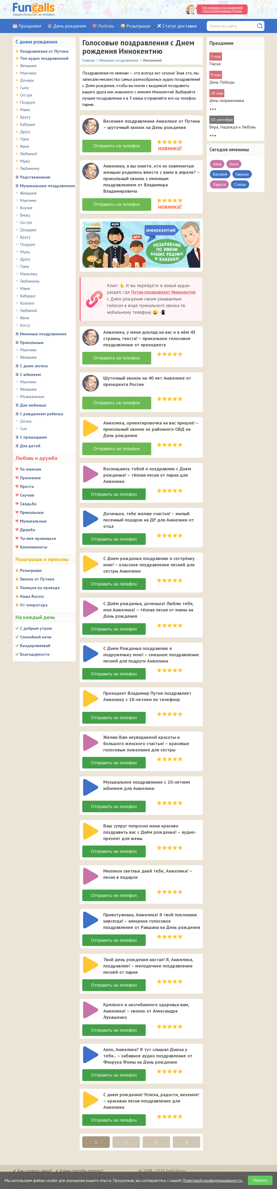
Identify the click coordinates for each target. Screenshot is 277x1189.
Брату (25, 117)
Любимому (29, 168)
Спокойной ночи (35, 636)
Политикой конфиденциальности (212, 1180)
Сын (23, 428)
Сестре (26, 95)
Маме (25, 109)
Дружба (27, 529)
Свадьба (28, 503)
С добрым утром (36, 628)
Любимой (28, 153)
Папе (24, 139)
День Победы (222, 82)
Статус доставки (179, 26)
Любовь (106, 26)
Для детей (30, 445)
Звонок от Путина (37, 579)
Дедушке (28, 229)
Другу (25, 131)
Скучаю (27, 495)
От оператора (33, 604)
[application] (91, 127)
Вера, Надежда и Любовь (232, 127)
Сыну (24, 87)
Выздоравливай (35, 645)
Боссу (25, 325)
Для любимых (33, 405)
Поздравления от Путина (44, 51)
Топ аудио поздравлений (44, 58)
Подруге (27, 102)
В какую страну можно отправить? (48, 1170)
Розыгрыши (138, 26)
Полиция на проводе (40, 587)
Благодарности (35, 654)
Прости (27, 486)
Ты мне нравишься (38, 538)
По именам (30, 469)
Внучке (26, 207)
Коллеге (27, 303)
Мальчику (28, 273)
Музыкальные (32, 396)
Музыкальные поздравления (47, 185)
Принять (260, 1180)
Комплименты (33, 547)
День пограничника (226, 100)
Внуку (25, 215)
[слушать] (90, 126)
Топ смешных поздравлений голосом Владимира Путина (222, 9)
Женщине (28, 65)
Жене (24, 146)
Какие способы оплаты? (81, 1164)
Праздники (29, 26)
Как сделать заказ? (34, 1164)
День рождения (69, 26)
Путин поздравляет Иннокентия (163, 290)
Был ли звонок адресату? (110, 1170)
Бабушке (27, 124)
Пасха (214, 63)
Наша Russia (32, 596)
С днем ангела (34, 365)
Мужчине (28, 73)
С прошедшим (33, 437)
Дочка (25, 421)
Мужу (25, 161)
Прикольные (32, 342)
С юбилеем (30, 374)
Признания (30, 477)
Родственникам (35, 177)
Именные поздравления (43, 333)
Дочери (27, 80)
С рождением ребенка (41, 413)
